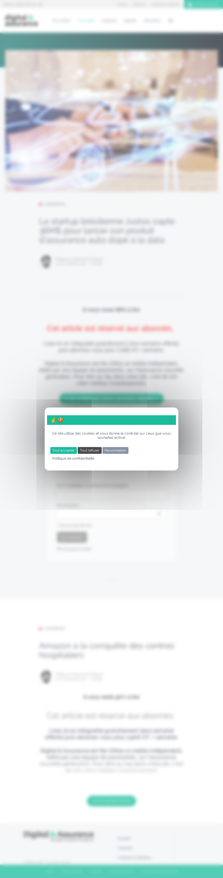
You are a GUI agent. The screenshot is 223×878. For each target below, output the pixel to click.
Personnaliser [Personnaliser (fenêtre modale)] (115, 450)
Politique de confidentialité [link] (73, 458)
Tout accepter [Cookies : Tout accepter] (63, 450)
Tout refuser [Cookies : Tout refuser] (90, 450)
